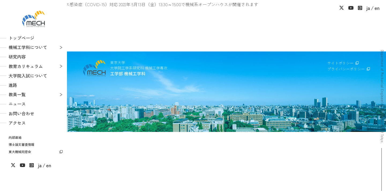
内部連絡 (15, 137)
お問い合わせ (21, 113)
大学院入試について (28, 75)
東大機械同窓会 (20, 151)
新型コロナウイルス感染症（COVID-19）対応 (75, 4)
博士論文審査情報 (21, 144)
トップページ (21, 38)
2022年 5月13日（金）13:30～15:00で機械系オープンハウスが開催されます (188, 4)
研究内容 (17, 56)
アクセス (17, 123)
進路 (13, 85)
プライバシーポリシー (346, 69)
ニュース (17, 104)
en (48, 165)
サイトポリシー (340, 63)
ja (40, 165)
